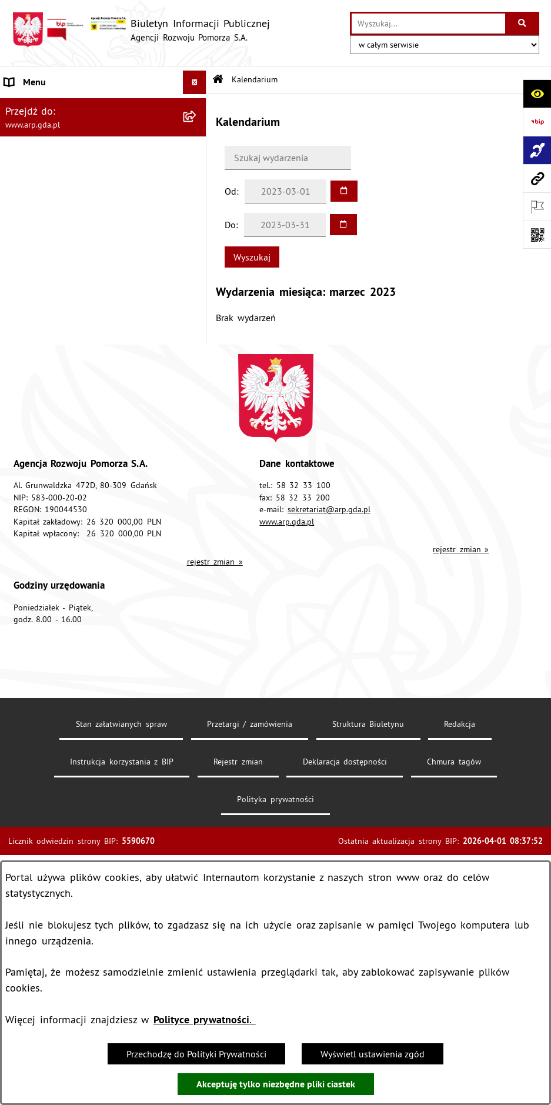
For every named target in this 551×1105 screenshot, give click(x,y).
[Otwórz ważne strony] (537, 206)
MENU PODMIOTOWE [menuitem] (48, 106)
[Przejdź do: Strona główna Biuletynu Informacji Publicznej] (217, 79)
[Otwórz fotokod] (537, 235)
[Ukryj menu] (194, 82)
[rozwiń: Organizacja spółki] (197, 292)
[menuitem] (103, 137)
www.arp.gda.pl (286, 807)
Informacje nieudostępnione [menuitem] (62, 576)
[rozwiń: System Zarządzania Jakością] (197, 445)
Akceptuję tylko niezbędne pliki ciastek (275, 1084)
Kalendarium (255, 79)
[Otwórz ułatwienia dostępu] (537, 93)
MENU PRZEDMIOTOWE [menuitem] (53, 199)
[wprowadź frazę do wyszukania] (428, 23)
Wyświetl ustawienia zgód (372, 1054)
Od (230, 191)
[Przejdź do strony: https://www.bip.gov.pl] (537, 122)
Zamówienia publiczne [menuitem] (51, 552)
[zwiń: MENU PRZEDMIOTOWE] (197, 199)
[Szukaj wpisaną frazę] (523, 23)
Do (230, 225)
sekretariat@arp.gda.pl (329, 795)
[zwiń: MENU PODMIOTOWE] (197, 106)
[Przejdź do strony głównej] (141, 30)
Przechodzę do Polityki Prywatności (196, 1054)
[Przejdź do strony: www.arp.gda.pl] (537, 178)
